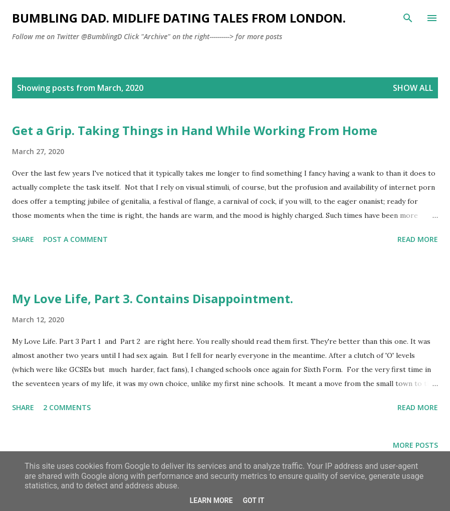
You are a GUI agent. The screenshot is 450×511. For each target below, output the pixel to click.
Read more (417, 239)
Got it (253, 500)
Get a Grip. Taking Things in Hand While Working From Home (194, 130)
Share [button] (23, 239)
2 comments (67, 407)
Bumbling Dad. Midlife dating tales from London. (179, 18)
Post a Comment (75, 239)
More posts (415, 445)
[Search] (408, 18)
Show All (413, 87)
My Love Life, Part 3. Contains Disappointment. (152, 298)
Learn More (211, 500)
